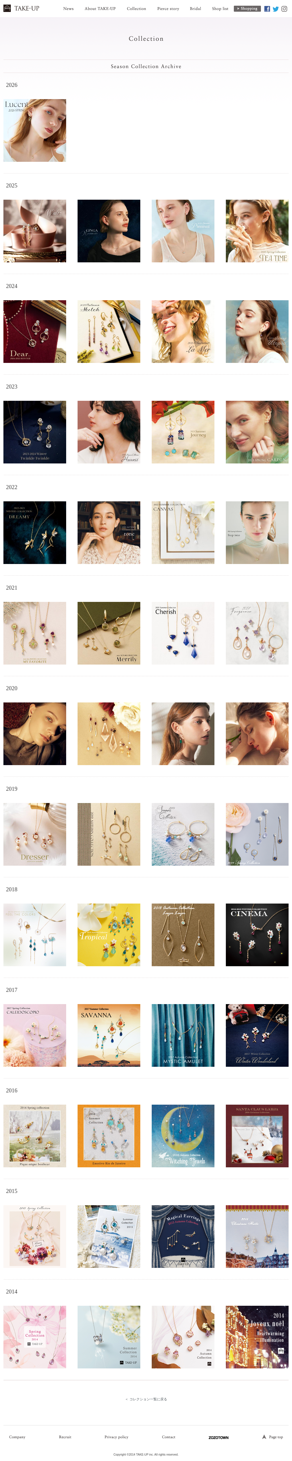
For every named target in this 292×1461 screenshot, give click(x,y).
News (68, 5)
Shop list (219, 5)
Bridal (195, 5)
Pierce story (168, 5)
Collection (136, 5)
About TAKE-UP (100, 5)
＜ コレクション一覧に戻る (146, 1399)
